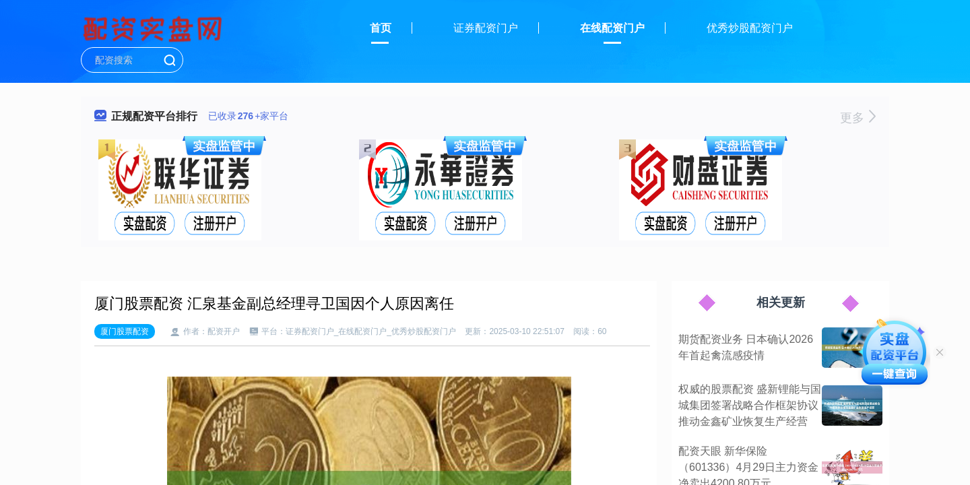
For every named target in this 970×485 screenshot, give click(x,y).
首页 (380, 28)
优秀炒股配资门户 (750, 28)
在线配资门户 (612, 28)
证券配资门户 (485, 28)
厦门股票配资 (124, 331)
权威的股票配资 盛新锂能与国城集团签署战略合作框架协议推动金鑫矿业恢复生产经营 (749, 405)
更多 (858, 118)
